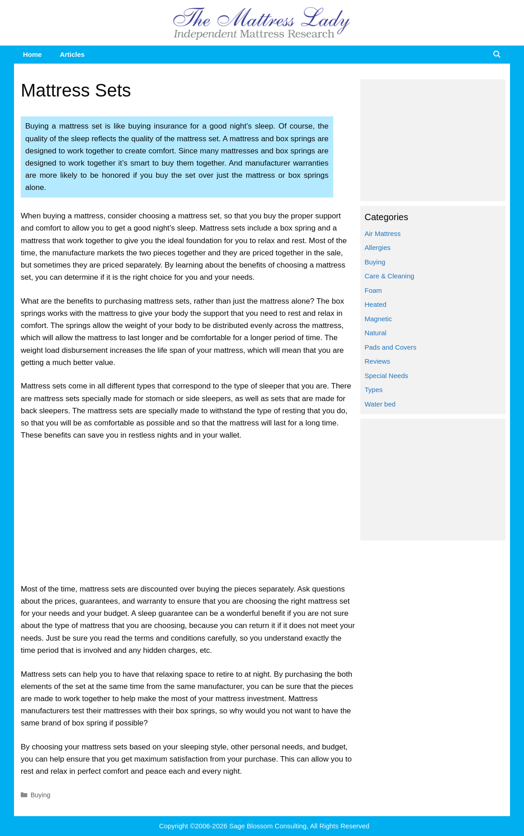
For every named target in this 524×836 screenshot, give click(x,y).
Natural (375, 333)
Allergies (378, 247)
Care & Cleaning (389, 276)
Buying (41, 795)
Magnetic (378, 319)
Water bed (380, 404)
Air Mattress (383, 233)
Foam (373, 290)
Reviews (378, 361)
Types (374, 389)
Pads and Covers (391, 347)
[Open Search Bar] (496, 55)
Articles (72, 54)
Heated (375, 304)
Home (32, 54)
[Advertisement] (188, 516)
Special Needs (387, 375)
